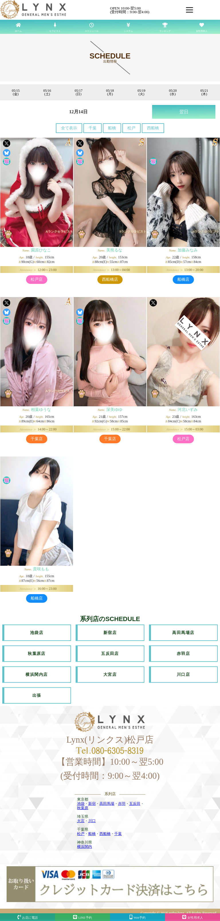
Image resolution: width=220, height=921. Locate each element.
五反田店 (110, 653)
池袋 (81, 803)
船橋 (112, 128)
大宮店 (110, 674)
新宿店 (110, 633)
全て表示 (69, 128)
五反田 (134, 803)
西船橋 (153, 128)
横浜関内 (84, 846)
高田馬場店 (183, 633)
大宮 (81, 821)
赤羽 (121, 803)
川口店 (183, 674)
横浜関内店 (36, 674)
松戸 (131, 128)
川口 (92, 821)
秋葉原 (82, 808)
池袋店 (36, 633)
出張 (36, 695)
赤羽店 (183, 653)
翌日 (183, 111)
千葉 (93, 128)
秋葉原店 (37, 653)
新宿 (92, 803)
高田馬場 (106, 803)
